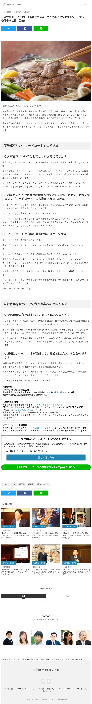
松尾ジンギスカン (43, 484)
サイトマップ (82, 689)
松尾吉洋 (22, 484)
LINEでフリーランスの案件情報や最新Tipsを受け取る (46, 467)
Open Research (41, 428)
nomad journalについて (25, 689)
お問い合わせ (46, 691)
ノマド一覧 (8, 689)
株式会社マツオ (30, 123)
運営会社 (40, 689)
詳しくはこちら (46, 457)
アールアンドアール (9, 484)
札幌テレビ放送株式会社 (45, 405)
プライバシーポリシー (65, 689)
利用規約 (50, 689)
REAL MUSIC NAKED (24, 410)
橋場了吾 (31, 484)
